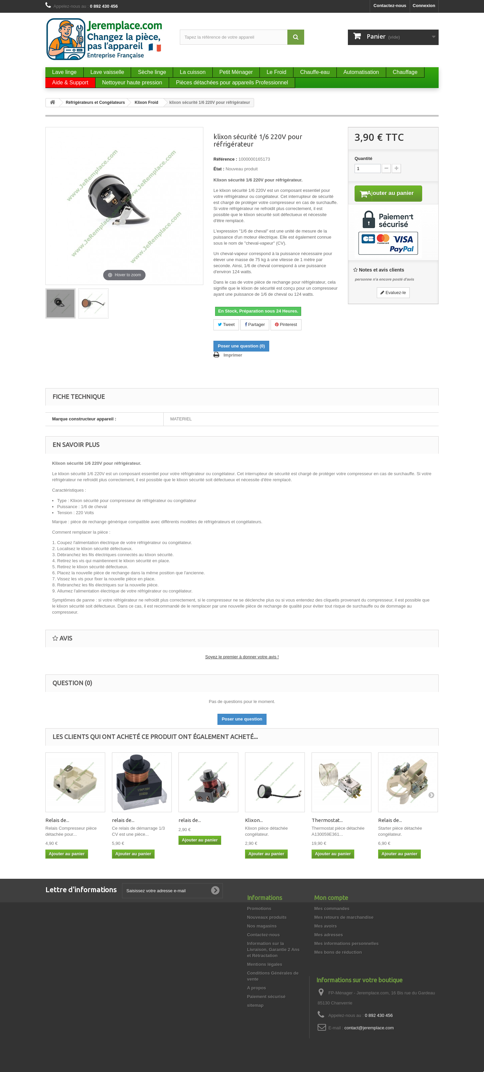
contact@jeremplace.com (369, 1027)
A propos (256, 987)
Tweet (226, 324)
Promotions (259, 908)
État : (219, 168)
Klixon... (254, 820)
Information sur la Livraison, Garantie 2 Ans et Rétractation (273, 949)
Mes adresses (328, 934)
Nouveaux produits (267, 917)
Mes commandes (332, 908)
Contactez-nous (389, 5)
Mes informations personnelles (346, 943)
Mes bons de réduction (338, 952)
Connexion (424, 5)
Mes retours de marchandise (343, 917)
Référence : (225, 159)
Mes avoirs (325, 926)
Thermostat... (327, 820)
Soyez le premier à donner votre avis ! (242, 656)
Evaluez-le (393, 301)
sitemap (255, 1005)
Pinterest (286, 324)
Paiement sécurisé (266, 996)
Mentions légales (264, 964)
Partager (255, 324)
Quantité (363, 158)
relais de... (123, 820)
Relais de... (57, 820)
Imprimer (233, 355)
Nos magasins (262, 926)
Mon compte (331, 897)
